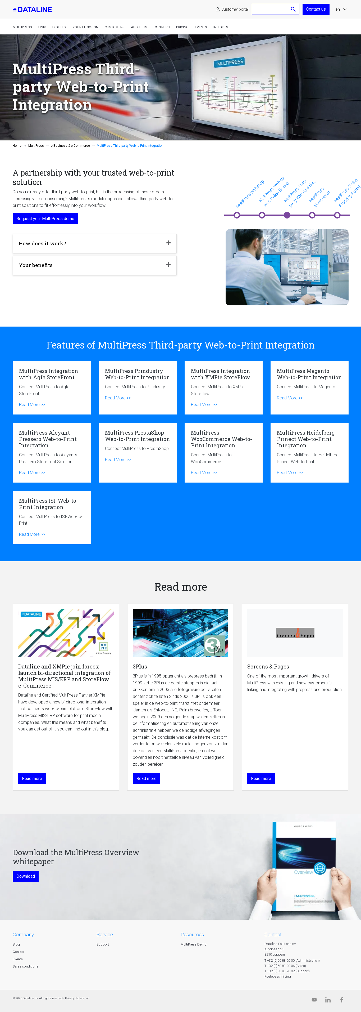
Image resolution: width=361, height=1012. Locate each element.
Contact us (316, 9)
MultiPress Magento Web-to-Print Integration (310, 387)
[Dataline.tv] (314, 1001)
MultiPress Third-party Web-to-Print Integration (299, 193)
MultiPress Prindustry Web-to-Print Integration (138, 387)
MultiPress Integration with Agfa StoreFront (52, 387)
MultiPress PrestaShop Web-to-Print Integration (138, 453)
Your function (85, 27)
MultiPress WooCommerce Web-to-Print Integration (224, 453)
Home (17, 146)
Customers (115, 27)
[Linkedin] (328, 1001)
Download (25, 876)
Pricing (182, 27)
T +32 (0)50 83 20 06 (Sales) (285, 966)
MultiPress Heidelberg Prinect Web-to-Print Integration (310, 453)
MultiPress (22, 27)
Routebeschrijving (277, 976)
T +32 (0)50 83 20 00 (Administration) (292, 960)
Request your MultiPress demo (45, 218)
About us (139, 27)
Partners (162, 27)
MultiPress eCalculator (319, 197)
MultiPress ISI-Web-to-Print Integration (52, 517)
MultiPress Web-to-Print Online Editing (274, 191)
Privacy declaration (77, 998)
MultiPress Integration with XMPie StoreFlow (224, 387)
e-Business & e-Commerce (70, 146)
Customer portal (235, 9)
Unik (42, 27)
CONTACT (273, 934)
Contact (19, 952)
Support (103, 944)
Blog (16, 944)
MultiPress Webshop (250, 194)
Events (201, 27)
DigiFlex (59, 27)
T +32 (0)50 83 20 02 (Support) (287, 971)
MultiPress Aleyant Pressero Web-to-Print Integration (52, 453)
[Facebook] (342, 1001)
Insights (220, 27)
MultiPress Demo (194, 944)
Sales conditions (25, 966)
